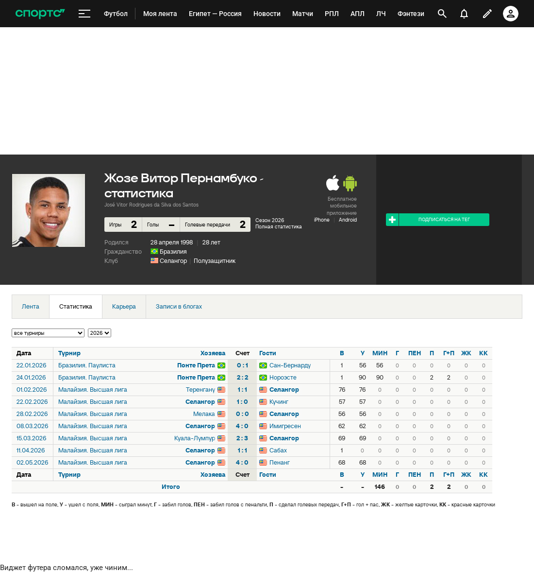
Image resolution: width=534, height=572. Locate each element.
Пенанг (279, 462)
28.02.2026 (32, 414)
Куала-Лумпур (194, 438)
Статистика (75, 306)
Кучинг (278, 402)
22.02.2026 (32, 402)
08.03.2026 (32, 426)
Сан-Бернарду (290, 365)
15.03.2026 (31, 438)
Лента (30, 306)
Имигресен (285, 426)
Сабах (278, 450)
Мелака (204, 414)
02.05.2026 (32, 462)
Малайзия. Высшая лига (92, 389)
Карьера (124, 306)
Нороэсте (283, 377)
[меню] (84, 14)
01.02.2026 (32, 389)
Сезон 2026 (269, 220)
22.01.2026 (31, 365)
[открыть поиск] (442, 13)
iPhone (322, 219)
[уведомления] (464, 13)
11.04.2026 (31, 450)
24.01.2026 (31, 377)
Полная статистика (278, 226)
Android (348, 219)
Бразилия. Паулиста (87, 365)
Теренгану (200, 389)
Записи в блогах (179, 306)
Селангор (173, 261)
